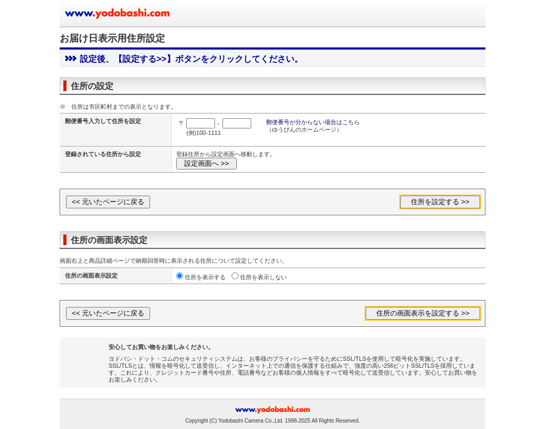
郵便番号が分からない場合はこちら (313, 122)
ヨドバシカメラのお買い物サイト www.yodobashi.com (118, 13)
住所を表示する (205, 277)
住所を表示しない (263, 277)
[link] (87, 359)
